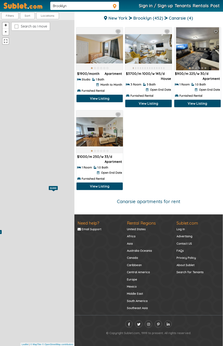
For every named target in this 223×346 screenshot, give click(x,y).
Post (215, 5)
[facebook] (129, 324)
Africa (131, 236)
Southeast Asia (137, 308)
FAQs (180, 251)
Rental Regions (141, 223)
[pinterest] (158, 324)
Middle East (135, 294)
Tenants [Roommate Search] (183, 5)
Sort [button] (27, 16)
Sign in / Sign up (156, 5)
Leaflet (25, 344)
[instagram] (148, 324)
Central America (138, 272)
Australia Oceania (139, 251)
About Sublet (185, 265)
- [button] (5, 32)
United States (136, 229)
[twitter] (138, 324)
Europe (132, 279)
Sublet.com (187, 223)
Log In (181, 229)
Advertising (184, 236)
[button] (47, 15)
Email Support (89, 229)
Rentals (201, 5)
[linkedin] (168, 324)
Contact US (184, 243)
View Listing (99, 98)
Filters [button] (10, 16)
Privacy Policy (186, 258)
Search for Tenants (190, 272)
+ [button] (5, 26)
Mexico (132, 286)
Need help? (88, 223)
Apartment (113, 74)
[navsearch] (84, 6)
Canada (132, 258)
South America (137, 301)
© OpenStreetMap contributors (57, 344)
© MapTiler (36, 344)
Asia (130, 243)
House (166, 79)
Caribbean (134, 265)
